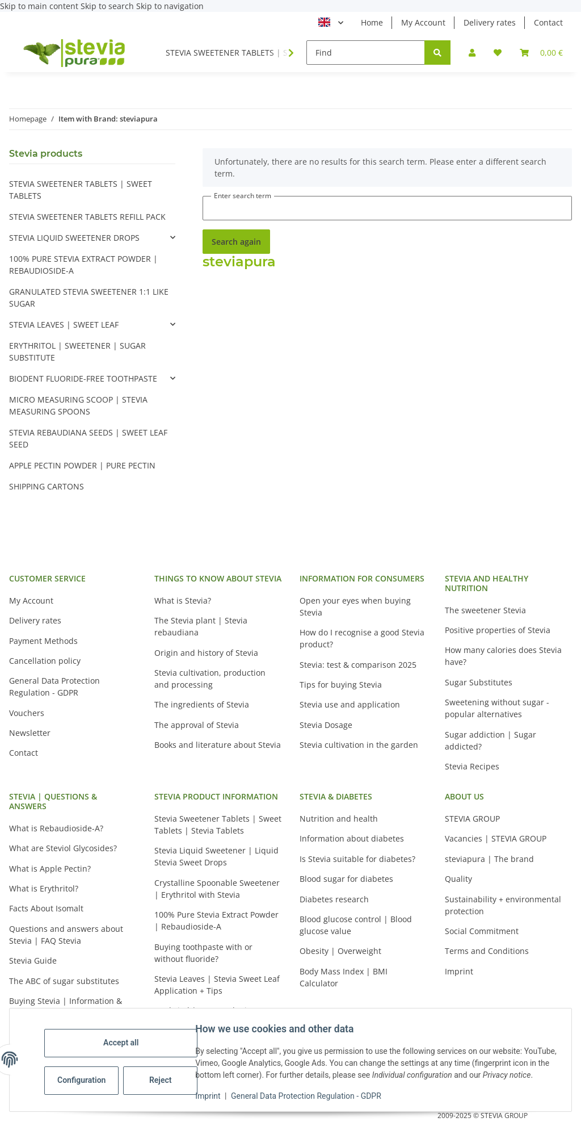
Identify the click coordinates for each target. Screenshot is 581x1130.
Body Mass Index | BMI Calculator (344, 977)
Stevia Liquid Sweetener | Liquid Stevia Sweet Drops (216, 856)
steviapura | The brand (489, 858)
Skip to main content (40, 6)
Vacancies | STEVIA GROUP (495, 838)
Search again (236, 241)
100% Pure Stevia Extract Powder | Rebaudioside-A (216, 920)
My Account (423, 22)
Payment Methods (43, 640)
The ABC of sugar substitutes (64, 981)
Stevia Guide (33, 960)
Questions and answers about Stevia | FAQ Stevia (66, 934)
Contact (548, 22)
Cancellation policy (45, 660)
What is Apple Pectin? (50, 868)
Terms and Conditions (487, 950)
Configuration (86, 1074)
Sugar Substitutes (478, 682)
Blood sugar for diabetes (346, 878)
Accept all (124, 1036)
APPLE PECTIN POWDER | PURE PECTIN (82, 465)
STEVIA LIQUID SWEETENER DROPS (74, 237)
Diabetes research (334, 899)
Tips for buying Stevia (341, 684)
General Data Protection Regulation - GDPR (310, 1095)
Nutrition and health (339, 818)
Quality (458, 878)
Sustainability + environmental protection (503, 905)
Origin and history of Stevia (206, 652)
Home (372, 22)
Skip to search (108, 6)
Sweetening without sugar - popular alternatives (497, 708)
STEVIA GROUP (472, 818)
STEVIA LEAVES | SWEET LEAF (64, 324)
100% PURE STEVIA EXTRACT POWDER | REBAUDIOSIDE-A (83, 264)
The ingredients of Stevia (201, 704)
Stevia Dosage (326, 724)
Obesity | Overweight (340, 950)
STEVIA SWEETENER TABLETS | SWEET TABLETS (80, 189)
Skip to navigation (170, 6)
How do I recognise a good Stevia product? (362, 638)
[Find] (365, 52)
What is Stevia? (182, 600)
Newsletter (29, 732)
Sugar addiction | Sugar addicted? (490, 740)
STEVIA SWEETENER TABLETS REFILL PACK (87, 216)
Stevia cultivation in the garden (359, 744)
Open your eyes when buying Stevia (355, 606)
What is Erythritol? (43, 888)
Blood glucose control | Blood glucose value (356, 925)
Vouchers (26, 713)
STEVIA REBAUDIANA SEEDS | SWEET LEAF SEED (88, 438)
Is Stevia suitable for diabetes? (357, 858)
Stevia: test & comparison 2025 (358, 664)
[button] (472, 52)
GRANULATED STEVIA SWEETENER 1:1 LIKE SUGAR (89, 297)
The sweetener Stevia (485, 610)
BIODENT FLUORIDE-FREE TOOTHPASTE (83, 378)
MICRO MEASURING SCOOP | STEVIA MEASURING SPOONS (78, 405)
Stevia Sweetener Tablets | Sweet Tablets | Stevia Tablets (217, 824)
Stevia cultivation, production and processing (210, 678)
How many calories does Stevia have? (503, 655)
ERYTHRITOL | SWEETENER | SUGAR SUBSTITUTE (77, 351)
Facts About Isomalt (46, 908)
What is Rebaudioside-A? (56, 828)
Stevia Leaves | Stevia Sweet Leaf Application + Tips (217, 984)
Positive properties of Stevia (497, 630)
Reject (164, 1074)
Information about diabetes (352, 838)
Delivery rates (490, 22)
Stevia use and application (350, 704)
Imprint (211, 1095)
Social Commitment (482, 931)
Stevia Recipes (472, 766)
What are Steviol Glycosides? (63, 848)
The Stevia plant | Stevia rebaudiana (200, 626)
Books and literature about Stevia (217, 744)
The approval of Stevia (196, 724)
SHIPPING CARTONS (46, 486)
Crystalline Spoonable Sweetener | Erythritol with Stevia (217, 888)
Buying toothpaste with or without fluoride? (203, 952)
